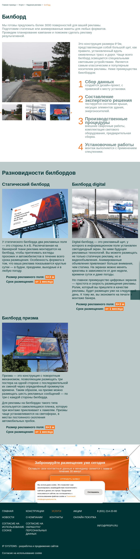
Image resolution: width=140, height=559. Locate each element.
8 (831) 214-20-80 (107, 511)
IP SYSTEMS (9, 546)
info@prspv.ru (107, 525)
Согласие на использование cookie (22, 553)
